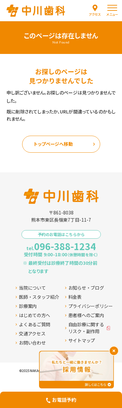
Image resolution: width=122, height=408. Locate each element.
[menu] (112, 10)
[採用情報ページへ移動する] (76, 369)
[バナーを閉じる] (114, 351)
